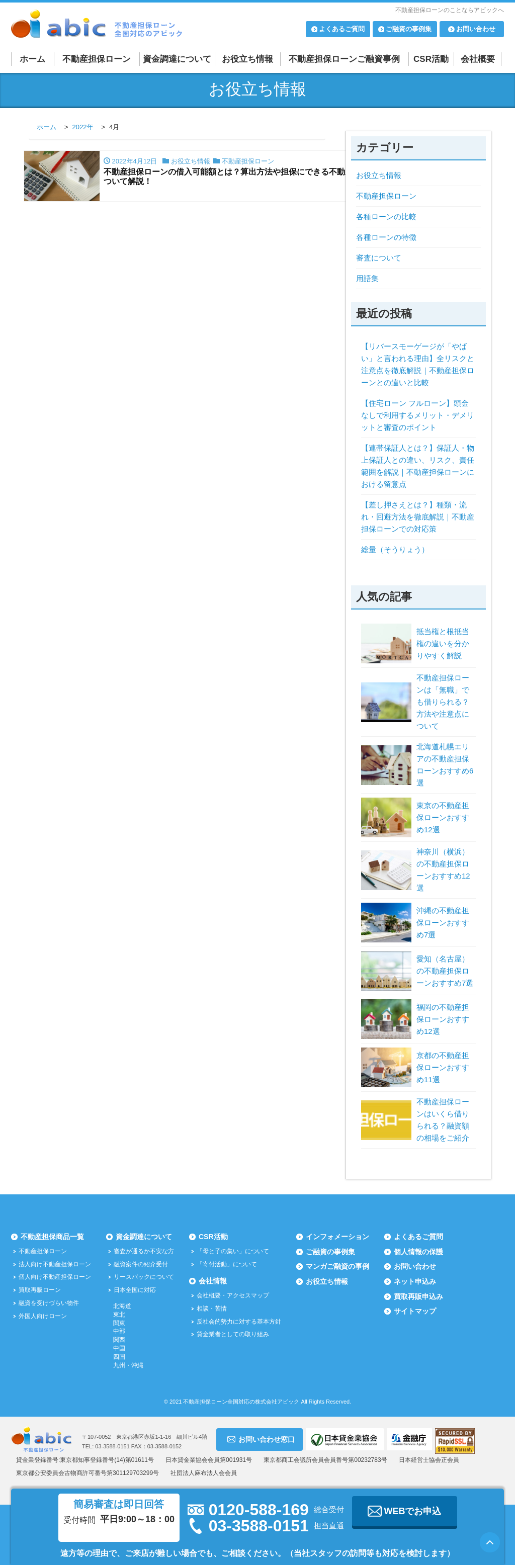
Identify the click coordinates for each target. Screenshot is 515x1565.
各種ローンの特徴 (386, 237)
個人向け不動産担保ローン (55, 1276)
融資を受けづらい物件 (49, 1303)
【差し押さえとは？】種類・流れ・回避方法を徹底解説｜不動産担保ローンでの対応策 (417, 516)
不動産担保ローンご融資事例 (344, 59)
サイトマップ (415, 1311)
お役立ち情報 (247, 59)
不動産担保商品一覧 (52, 1237)
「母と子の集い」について (233, 1251)
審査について (378, 257)
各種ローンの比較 (386, 216)
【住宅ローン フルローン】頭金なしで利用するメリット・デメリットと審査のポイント (417, 415)
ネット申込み (415, 1281)
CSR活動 (431, 59)
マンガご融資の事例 (337, 1266)
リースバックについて (144, 1276)
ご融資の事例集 (330, 1252)
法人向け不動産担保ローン (55, 1264)
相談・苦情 (212, 1308)
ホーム (32, 59)
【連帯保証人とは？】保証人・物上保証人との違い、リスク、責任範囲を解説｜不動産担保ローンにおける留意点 (417, 466)
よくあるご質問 (418, 1237)
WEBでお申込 (405, 1511)
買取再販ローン (40, 1289)
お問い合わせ (415, 1266)
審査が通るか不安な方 (144, 1251)
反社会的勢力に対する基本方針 (239, 1321)
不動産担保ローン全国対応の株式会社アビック (241, 1402)
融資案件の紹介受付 (141, 1264)
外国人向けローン (43, 1316)
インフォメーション (337, 1237)
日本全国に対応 (135, 1289)
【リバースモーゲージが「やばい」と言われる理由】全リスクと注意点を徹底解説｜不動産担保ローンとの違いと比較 (417, 364)
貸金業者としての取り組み (233, 1334)
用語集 (367, 278)
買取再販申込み (418, 1296)
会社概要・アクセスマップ (233, 1295)
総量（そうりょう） (395, 549)
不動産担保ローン (96, 59)
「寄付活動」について (227, 1264)
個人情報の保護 (418, 1252)
